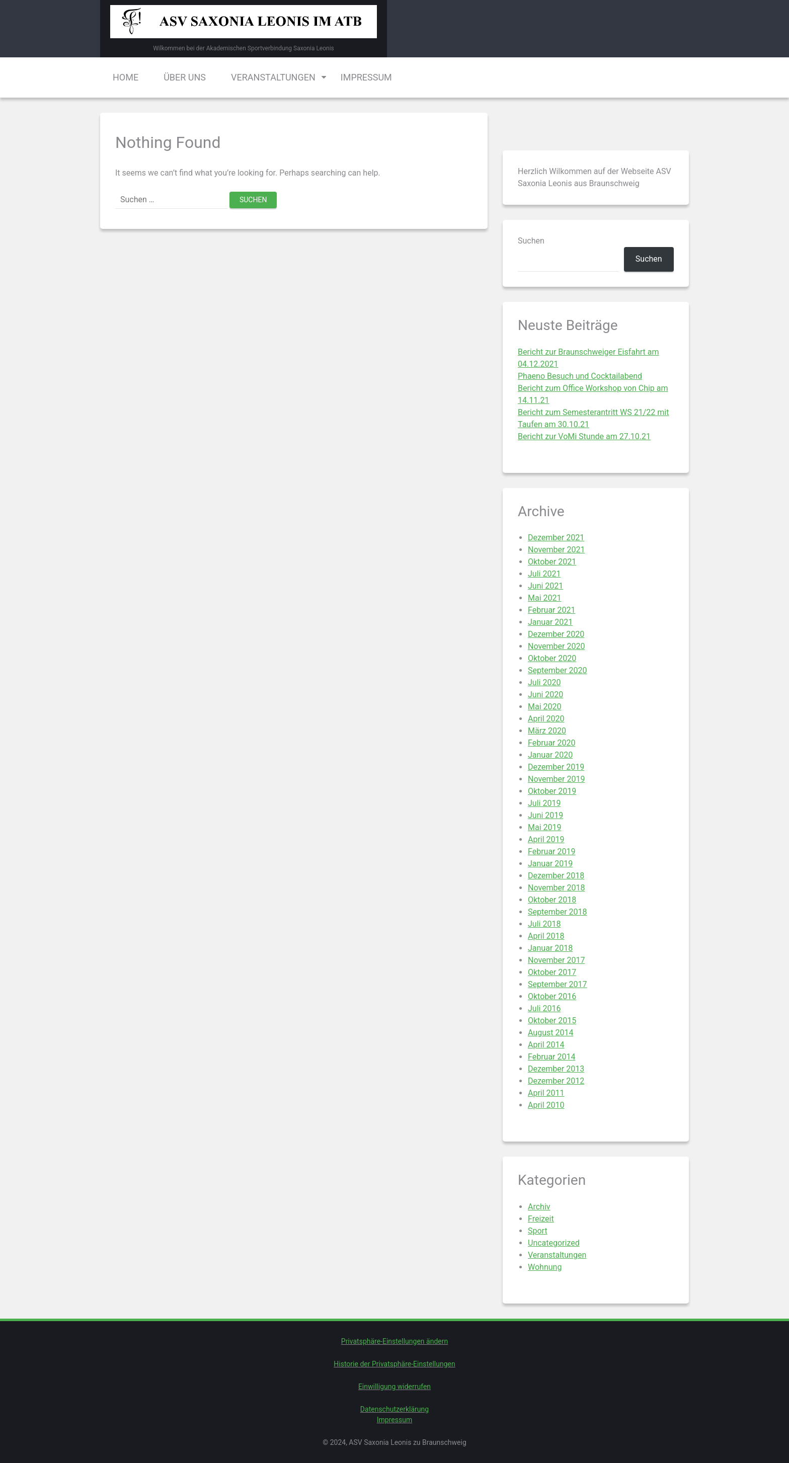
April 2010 (546, 1105)
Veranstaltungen (273, 77)
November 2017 (556, 960)
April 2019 (546, 839)
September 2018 (557, 912)
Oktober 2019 (552, 791)
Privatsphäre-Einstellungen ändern (394, 1341)
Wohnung (545, 1267)
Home (125, 77)
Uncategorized (554, 1243)
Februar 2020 (551, 743)
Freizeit (541, 1219)
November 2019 (556, 779)
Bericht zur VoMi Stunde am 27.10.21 (584, 436)
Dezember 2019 (556, 767)
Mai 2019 (545, 827)
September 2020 (557, 670)
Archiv (539, 1206)
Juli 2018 (544, 924)
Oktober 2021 (552, 561)
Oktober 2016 (552, 996)
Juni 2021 (545, 586)
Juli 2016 (544, 1008)
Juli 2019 (544, 803)
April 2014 (546, 1044)
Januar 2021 (550, 622)
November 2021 (556, 549)
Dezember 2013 (556, 1069)
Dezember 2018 (556, 875)
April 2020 (546, 718)
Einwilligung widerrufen (394, 1387)
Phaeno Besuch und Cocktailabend (580, 376)
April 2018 (546, 936)
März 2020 (547, 731)
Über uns (185, 77)
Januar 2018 (550, 948)
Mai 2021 (545, 598)
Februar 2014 (551, 1057)
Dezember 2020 (556, 634)
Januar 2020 (550, 755)
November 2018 (556, 887)
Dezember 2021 (556, 537)
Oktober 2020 (552, 658)
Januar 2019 (550, 863)
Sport (537, 1231)
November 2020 (556, 646)
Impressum (366, 77)
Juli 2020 (544, 682)
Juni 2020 (545, 694)
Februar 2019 (551, 851)
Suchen (531, 241)
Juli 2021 (544, 574)
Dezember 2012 (556, 1081)
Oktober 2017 (552, 972)
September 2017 (557, 984)
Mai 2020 (545, 706)
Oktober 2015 (552, 1020)
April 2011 (546, 1093)
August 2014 (550, 1032)
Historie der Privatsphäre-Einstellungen (394, 1364)
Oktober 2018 (552, 900)
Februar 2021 (551, 610)
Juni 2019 (545, 815)
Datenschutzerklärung (394, 1409)
